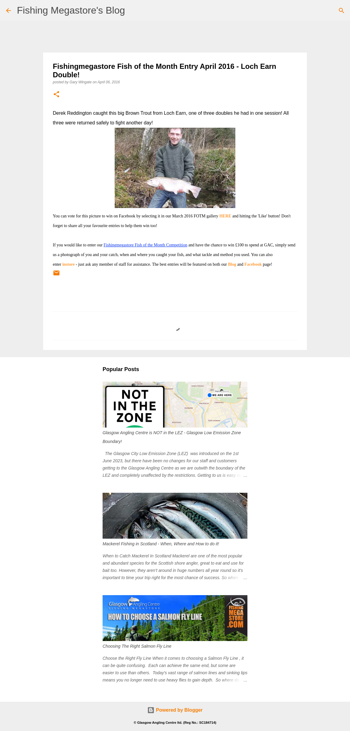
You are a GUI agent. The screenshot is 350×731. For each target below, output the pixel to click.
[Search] (341, 10)
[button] (56, 95)
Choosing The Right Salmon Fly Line (137, 646)
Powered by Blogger (174, 710)
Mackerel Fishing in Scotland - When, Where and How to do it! (161, 543)
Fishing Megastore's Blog (71, 10)
